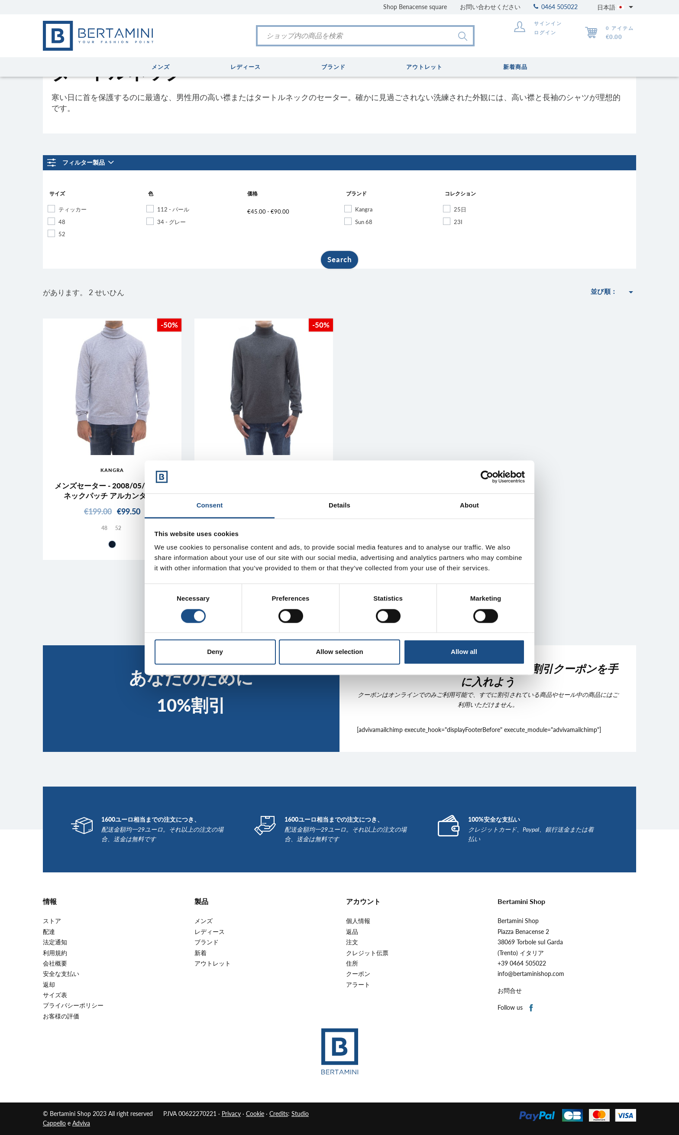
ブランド (206, 942)
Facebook (531, 1008)
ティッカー (72, 209)
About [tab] (469, 505)
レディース (209, 931)
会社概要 (55, 963)
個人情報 (358, 920)
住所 (352, 963)
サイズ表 (55, 995)
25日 (460, 209)
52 (61, 234)
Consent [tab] (210, 505)
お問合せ (510, 990)
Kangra (363, 209)
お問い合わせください (490, 6)
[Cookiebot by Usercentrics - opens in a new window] (487, 476)
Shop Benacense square (415, 6)
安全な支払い (61, 973)
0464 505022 (556, 6)
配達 (49, 931)
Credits (278, 1113)
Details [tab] (339, 505)
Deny (215, 652)
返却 (49, 984)
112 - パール (173, 209)
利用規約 (55, 953)
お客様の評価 (61, 1016)
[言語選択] (616, 7)
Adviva (81, 1123)
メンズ (203, 920)
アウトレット (212, 963)
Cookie (255, 1113)
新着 (200, 953)
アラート (358, 984)
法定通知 (55, 942)
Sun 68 (363, 221)
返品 (352, 931)
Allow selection (339, 652)
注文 (352, 942)
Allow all (464, 652)
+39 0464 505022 (522, 963)
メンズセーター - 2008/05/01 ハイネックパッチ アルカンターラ (112, 490)
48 (61, 221)
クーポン (358, 973)
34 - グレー (171, 221)
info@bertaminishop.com (531, 973)
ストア (52, 920)
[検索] (365, 35)
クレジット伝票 (367, 953)
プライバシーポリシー (73, 1005)
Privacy (231, 1113)
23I (458, 221)
